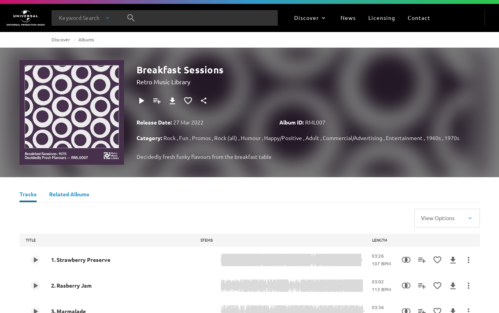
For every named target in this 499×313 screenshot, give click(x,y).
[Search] (131, 18)
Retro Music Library (163, 81)
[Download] (172, 100)
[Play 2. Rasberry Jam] (35, 285)
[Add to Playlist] (157, 100)
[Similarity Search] (406, 260)
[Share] (203, 100)
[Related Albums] (69, 195)
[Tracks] (28, 195)
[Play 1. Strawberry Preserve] (35, 260)
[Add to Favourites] (188, 100)
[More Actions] (468, 260)
